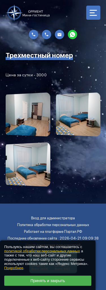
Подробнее (13, 268)
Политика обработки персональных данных (53, 225)
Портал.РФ (73, 231)
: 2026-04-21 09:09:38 (78, 238)
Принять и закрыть (48, 280)
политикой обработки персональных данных (42, 251)
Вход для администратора (53, 218)
